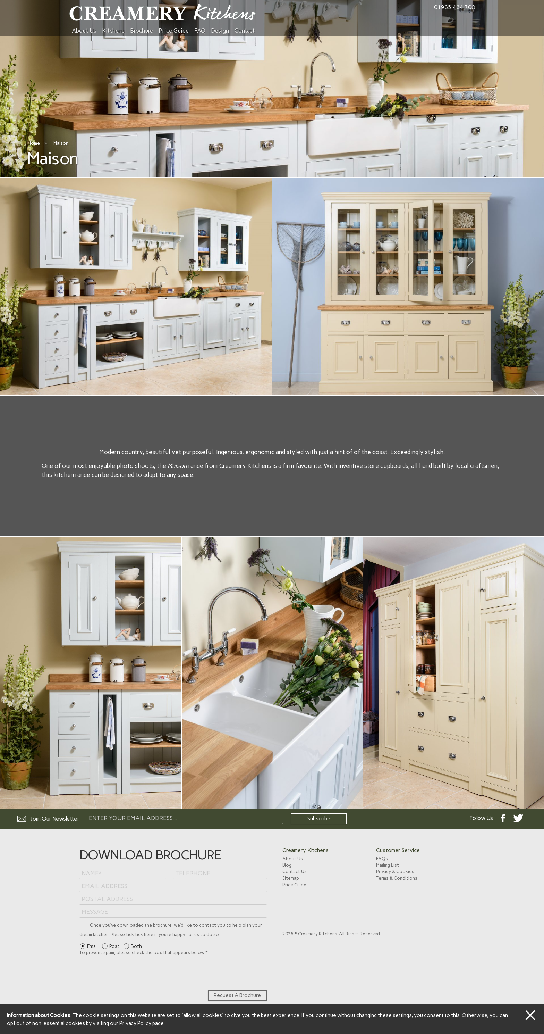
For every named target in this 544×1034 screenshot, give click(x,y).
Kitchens (113, 30)
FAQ (199, 30)
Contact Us (294, 871)
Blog (286, 865)
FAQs (382, 858)
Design (220, 30)
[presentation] (132, 972)
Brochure (141, 30)
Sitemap (290, 878)
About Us (84, 30)
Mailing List (387, 865)
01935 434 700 (454, 7)
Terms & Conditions (396, 878)
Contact (245, 30)
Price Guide (174, 30)
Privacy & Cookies (395, 871)
